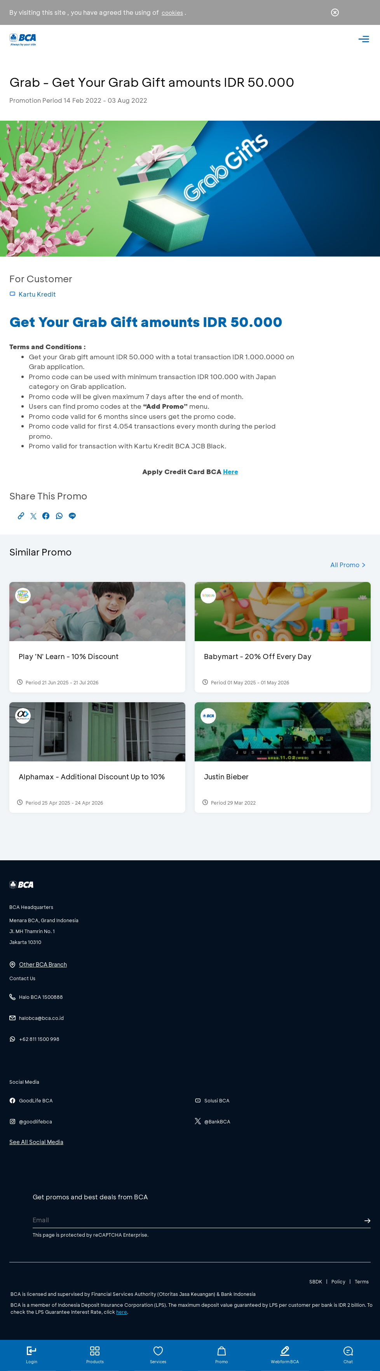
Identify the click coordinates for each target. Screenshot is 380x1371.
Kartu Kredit (32, 294)
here (121, 1312)
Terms (362, 1281)
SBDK (315, 1281)
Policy (338, 1281)
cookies (172, 12)
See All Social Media (36, 1142)
